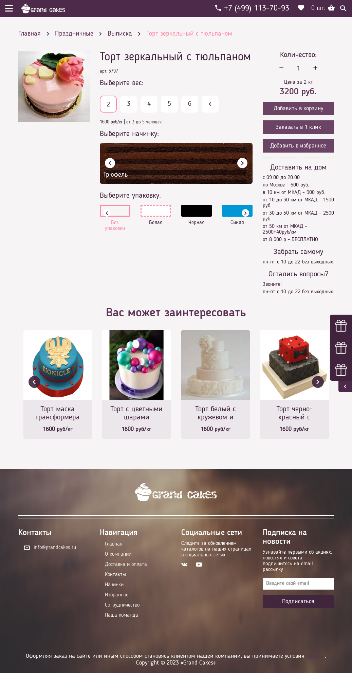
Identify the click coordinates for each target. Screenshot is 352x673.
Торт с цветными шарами (136, 413)
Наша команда (121, 615)
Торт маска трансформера (57, 413)
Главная (114, 544)
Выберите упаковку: (130, 195)
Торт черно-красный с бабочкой (294, 413)
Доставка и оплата (126, 564)
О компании (118, 554)
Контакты (115, 574)
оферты (315, 656)
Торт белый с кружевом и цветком (215, 413)
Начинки (114, 585)
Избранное (116, 595)
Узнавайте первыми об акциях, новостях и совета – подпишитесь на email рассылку (297, 561)
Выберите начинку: (129, 134)
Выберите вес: (122, 83)
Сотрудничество (122, 605)
